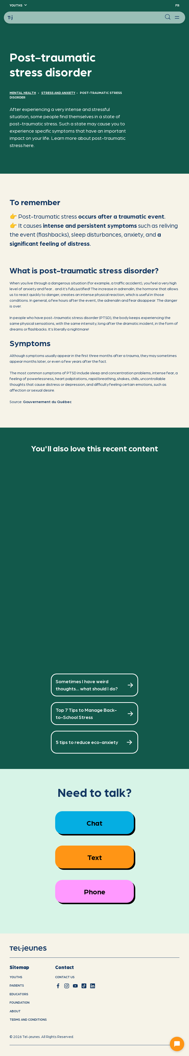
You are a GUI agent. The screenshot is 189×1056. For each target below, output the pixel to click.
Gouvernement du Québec (47, 401)
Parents (17, 985)
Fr (177, 5)
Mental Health (23, 92)
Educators (19, 994)
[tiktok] (84, 986)
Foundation (20, 1002)
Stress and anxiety (58, 92)
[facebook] (58, 986)
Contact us (65, 977)
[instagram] (67, 986)
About (15, 1011)
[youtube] (75, 986)
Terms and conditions (28, 1019)
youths (16, 977)
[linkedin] (92, 986)
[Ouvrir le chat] (177, 1044)
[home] (34, 948)
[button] (18, 5)
